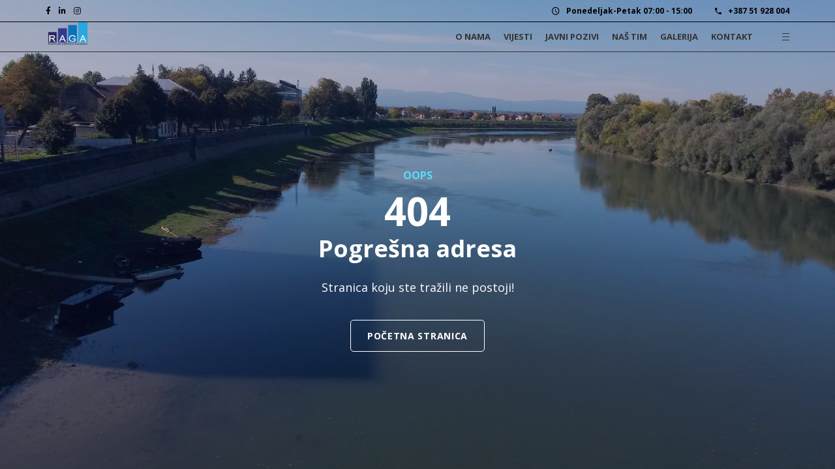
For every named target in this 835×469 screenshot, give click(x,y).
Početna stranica (417, 336)
